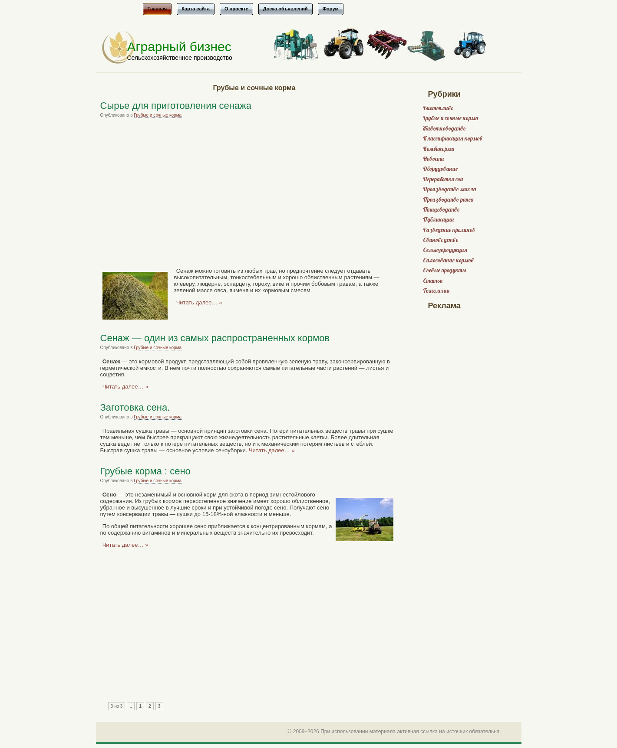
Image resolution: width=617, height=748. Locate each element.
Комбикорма (438, 149)
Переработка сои (443, 179)
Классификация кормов (452, 138)
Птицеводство (441, 209)
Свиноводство (441, 240)
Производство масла (449, 189)
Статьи (432, 280)
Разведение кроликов (449, 230)
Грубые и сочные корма (157, 115)
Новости (433, 159)
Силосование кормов (448, 260)
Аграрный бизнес (179, 46)
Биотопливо (438, 108)
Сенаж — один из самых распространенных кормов (215, 338)
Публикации (438, 219)
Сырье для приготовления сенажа (176, 105)
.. (130, 706)
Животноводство (444, 128)
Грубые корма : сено (145, 471)
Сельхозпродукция (445, 250)
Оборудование (440, 169)
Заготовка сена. (135, 407)
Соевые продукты (444, 270)
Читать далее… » (199, 302)
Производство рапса (448, 199)
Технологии (436, 290)
